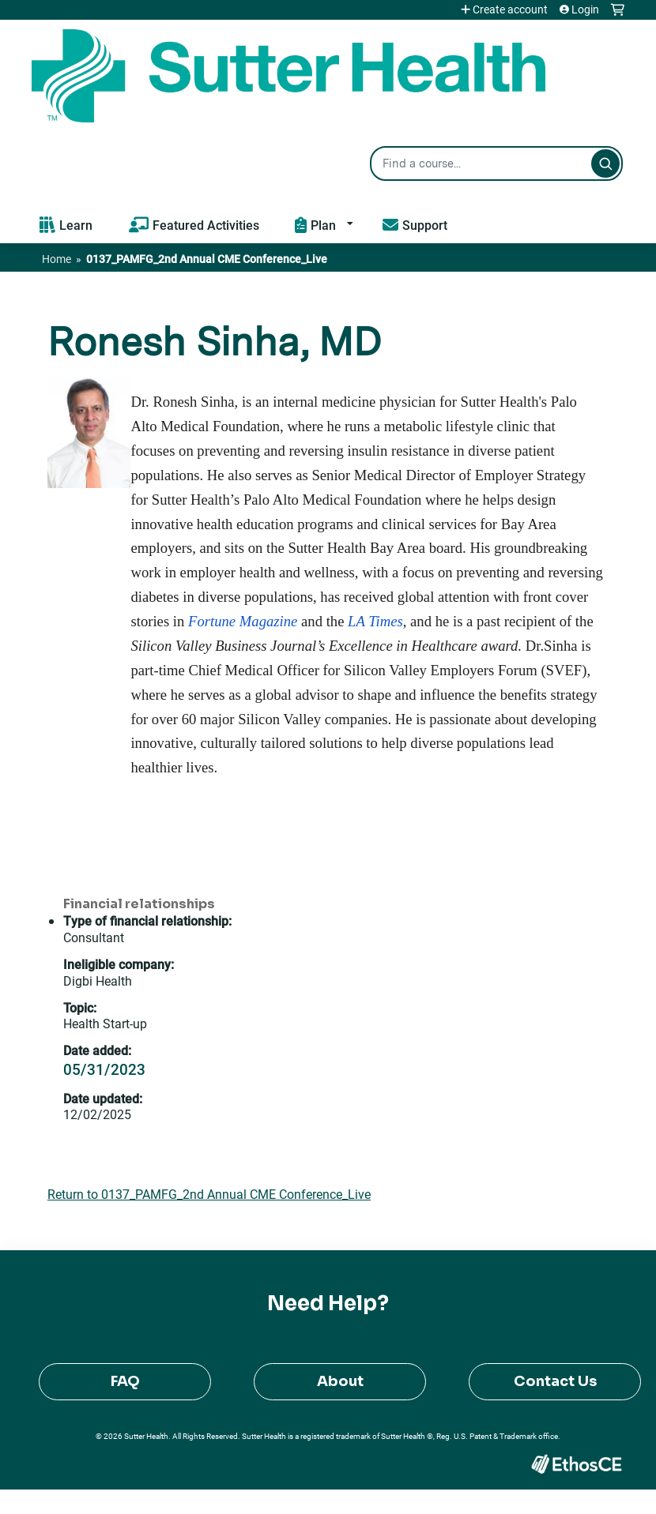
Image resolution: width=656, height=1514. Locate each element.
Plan (323, 224)
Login (585, 9)
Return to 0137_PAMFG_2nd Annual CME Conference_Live (209, 1193)
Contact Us (555, 1381)
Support (424, 224)
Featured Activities (206, 224)
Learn (75, 224)
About (340, 1381)
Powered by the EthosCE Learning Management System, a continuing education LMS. (576, 1463)
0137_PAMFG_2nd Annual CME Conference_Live (206, 258)
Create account (510, 9)
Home (56, 258)
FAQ (125, 1381)
